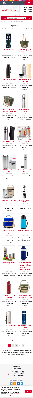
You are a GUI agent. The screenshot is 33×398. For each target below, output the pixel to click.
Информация (16, 368)
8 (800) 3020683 (27, 11)
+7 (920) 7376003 (27, 9)
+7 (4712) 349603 (27, 7)
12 (23, 345)
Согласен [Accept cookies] (28, 391)
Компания (16, 366)
